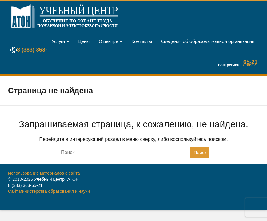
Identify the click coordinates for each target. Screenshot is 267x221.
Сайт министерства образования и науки (49, 191)
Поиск (199, 152)
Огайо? (249, 65)
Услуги (58, 41)
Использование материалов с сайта (44, 173)
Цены (84, 41)
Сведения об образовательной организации (207, 41)
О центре (108, 41)
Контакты (141, 41)
